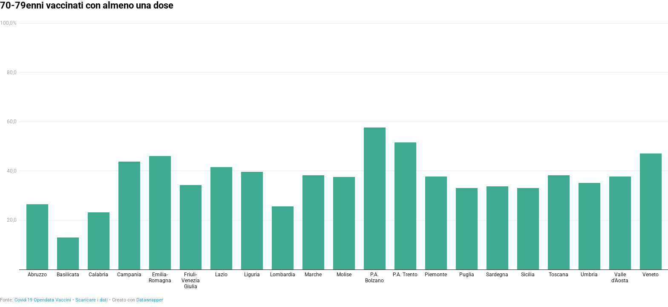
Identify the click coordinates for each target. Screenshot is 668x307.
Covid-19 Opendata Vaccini (42, 300)
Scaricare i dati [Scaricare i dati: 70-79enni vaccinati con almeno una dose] (91, 300)
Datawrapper (149, 300)
